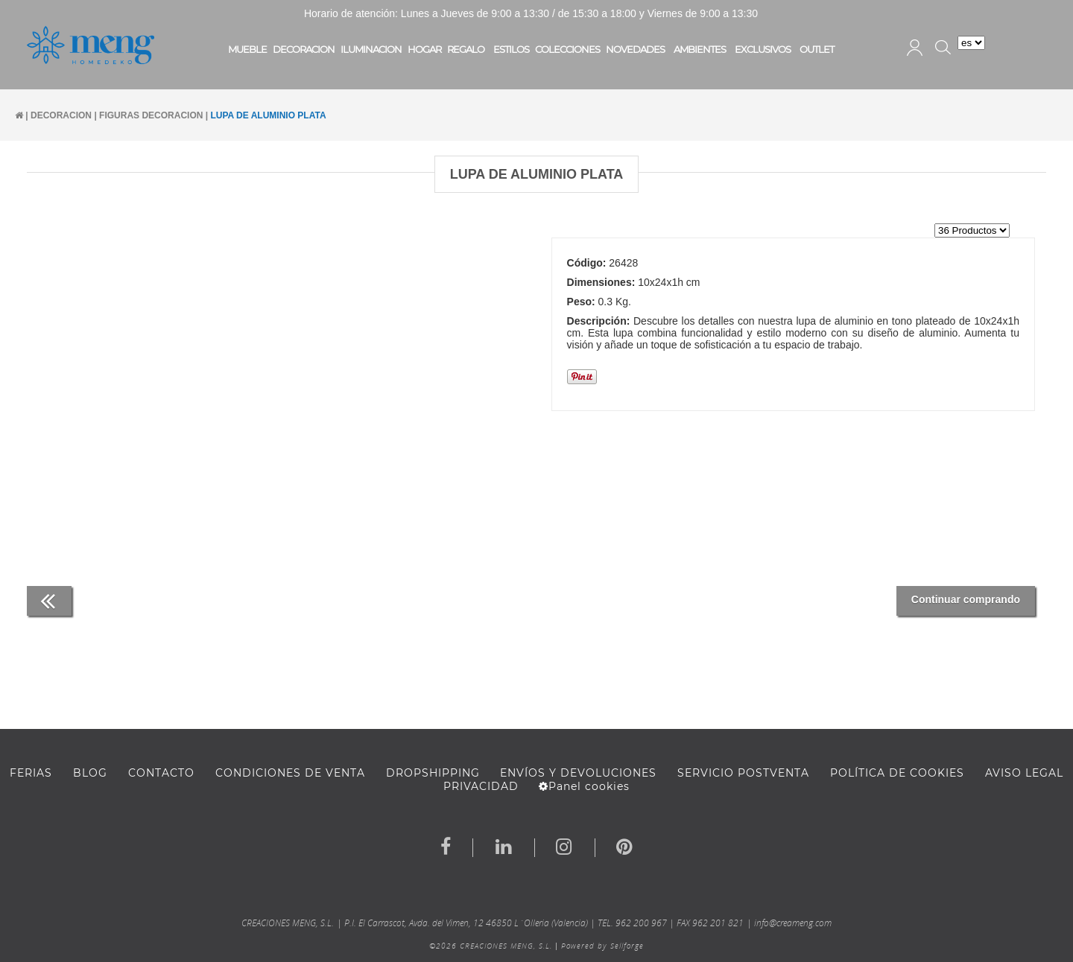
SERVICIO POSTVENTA (743, 773)
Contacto (161, 773)
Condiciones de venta (290, 773)
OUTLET (817, 49)
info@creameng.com (793, 923)
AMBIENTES (700, 49)
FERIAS (31, 773)
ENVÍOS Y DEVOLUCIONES (578, 773)
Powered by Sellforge (602, 945)
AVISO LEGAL (1024, 773)
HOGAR (424, 49)
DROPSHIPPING (433, 773)
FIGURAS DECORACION (151, 115)
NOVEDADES (635, 49)
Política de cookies (897, 773)
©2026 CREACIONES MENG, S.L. (490, 945)
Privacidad (481, 786)
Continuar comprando (965, 599)
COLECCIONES (567, 49)
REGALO (465, 49)
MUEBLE (247, 49)
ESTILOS (511, 49)
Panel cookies (584, 786)
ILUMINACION (371, 49)
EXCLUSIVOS (763, 49)
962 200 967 (641, 923)
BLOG (90, 773)
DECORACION (304, 49)
